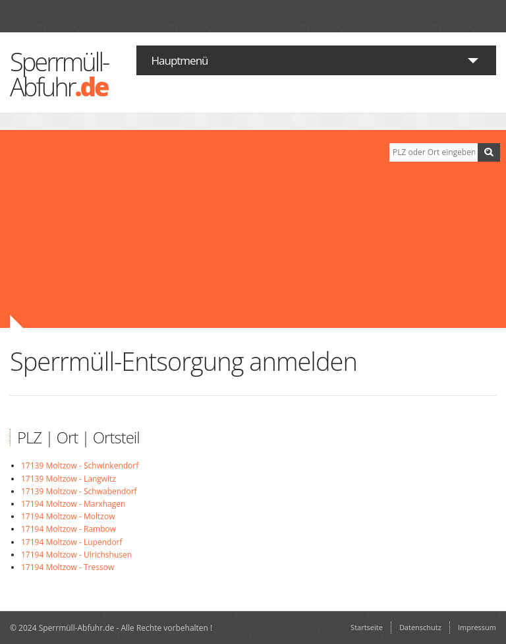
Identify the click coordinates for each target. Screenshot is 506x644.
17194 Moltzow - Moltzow (68, 516)
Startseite (367, 627)
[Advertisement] (190, 229)
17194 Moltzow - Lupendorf (72, 542)
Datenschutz (420, 627)
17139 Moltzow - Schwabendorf (79, 491)
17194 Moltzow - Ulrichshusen (76, 554)
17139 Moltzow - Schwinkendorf (79, 465)
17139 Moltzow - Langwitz (68, 478)
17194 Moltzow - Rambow (68, 528)
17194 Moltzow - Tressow (67, 567)
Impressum (477, 627)
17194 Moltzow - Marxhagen (73, 503)
